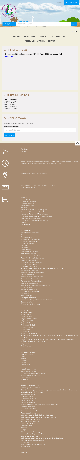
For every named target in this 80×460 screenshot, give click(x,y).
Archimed (29, 458)
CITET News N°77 (11, 83)
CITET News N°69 (11, 90)
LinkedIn (24, 132)
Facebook (24, 130)
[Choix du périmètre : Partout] (9, 24)
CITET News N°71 (11, 86)
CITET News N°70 (11, 88)
